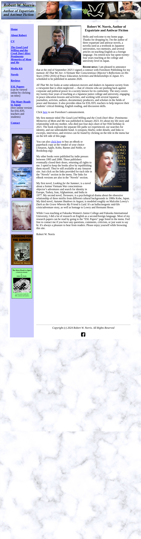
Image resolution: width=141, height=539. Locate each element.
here (45, 112)
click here (56, 141)
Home (14, 29)
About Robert (19, 35)
